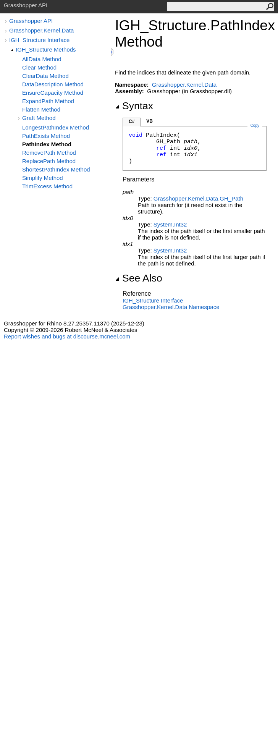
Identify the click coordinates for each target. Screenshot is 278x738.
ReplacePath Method (49, 161)
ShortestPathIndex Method (56, 169)
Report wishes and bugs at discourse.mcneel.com (67, 336)
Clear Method (39, 67)
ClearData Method (45, 76)
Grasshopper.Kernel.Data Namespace (171, 307)
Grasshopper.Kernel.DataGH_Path (198, 198)
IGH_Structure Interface (39, 40)
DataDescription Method (53, 84)
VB (149, 121)
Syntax (134, 106)
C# (131, 121)
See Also (138, 278)
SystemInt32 (170, 224)
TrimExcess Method (47, 186)
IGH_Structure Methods (46, 49)
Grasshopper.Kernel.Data (41, 30)
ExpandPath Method (48, 101)
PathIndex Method (46, 144)
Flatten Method (41, 109)
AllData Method (41, 59)
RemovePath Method (49, 152)
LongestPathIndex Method (55, 127)
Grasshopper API (31, 21)
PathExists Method (46, 136)
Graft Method (39, 118)
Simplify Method (42, 178)
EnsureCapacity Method (52, 92)
